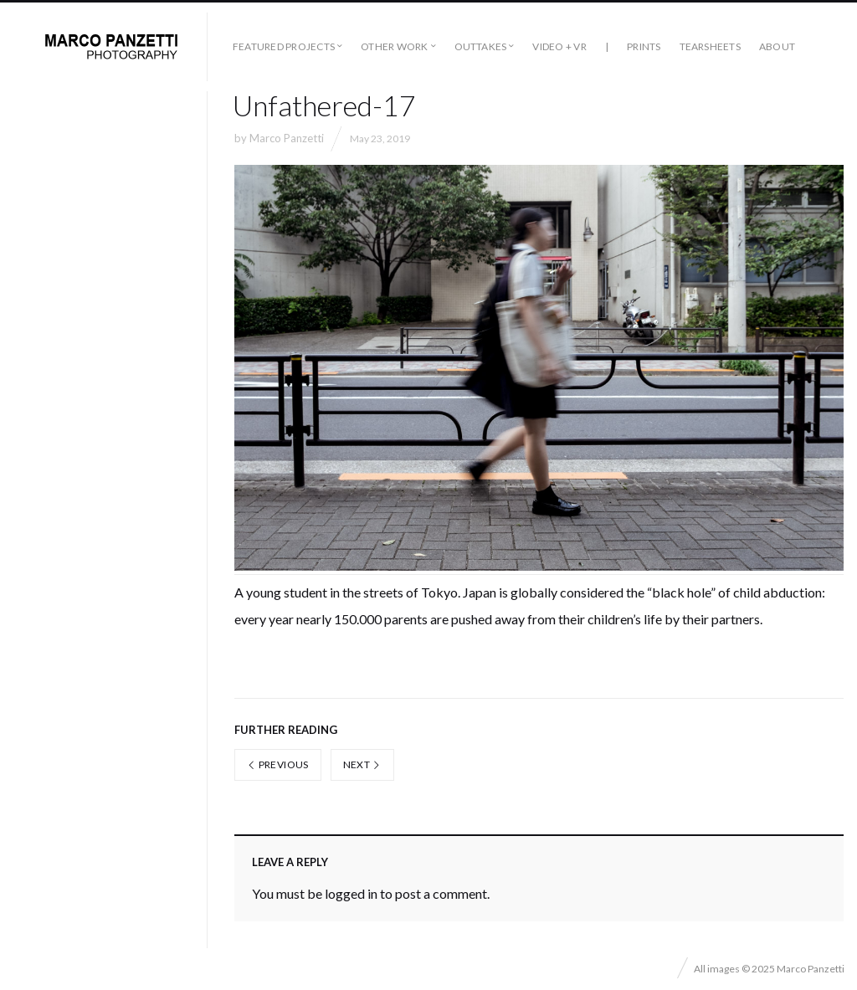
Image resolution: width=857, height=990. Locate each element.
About (777, 46)
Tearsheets (710, 46)
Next (362, 764)
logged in (351, 893)
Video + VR (559, 46)
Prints (643, 46)
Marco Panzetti (286, 138)
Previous (278, 764)
